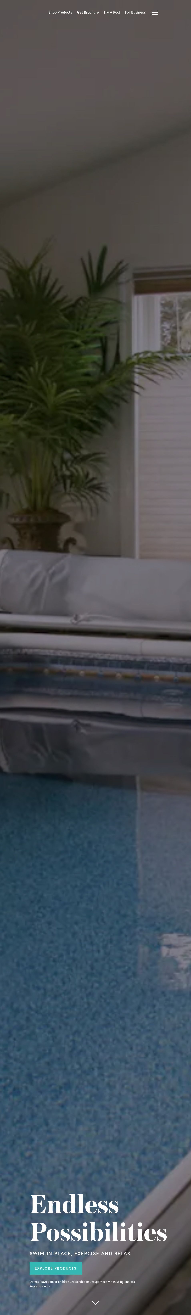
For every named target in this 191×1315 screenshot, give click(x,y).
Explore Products (56, 1268)
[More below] (95, 1302)
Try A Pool (112, 12)
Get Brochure (88, 12)
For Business (135, 12)
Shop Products (60, 12)
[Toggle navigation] (155, 12)
